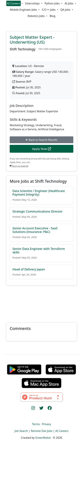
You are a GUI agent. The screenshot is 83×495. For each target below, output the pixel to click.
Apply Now (41, 149)
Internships (32, 3)
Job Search (21, 431)
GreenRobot (43, 438)
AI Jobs (69, 3)
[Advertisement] (41, 301)
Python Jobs (52, 3)
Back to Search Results (41, 140)
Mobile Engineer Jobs (23, 10)
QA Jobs (65, 10)
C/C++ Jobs (48, 10)
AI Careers (13, 3)
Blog (52, 16)
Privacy (46, 424)
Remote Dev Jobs (41, 431)
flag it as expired (19, 166)
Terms (36, 424)
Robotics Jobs (36, 16)
